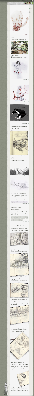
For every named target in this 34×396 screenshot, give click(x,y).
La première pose (13, 5)
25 (29, 8)
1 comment (27, 221)
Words (29, 11)
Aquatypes (14, 225)
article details (23, 35)
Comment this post (26, 35)
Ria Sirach (12, 36)
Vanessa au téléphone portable (15, 55)
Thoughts (30, 13)
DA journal (30, 12)
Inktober (29, 16)
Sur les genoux (13, 157)
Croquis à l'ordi (13, 80)
